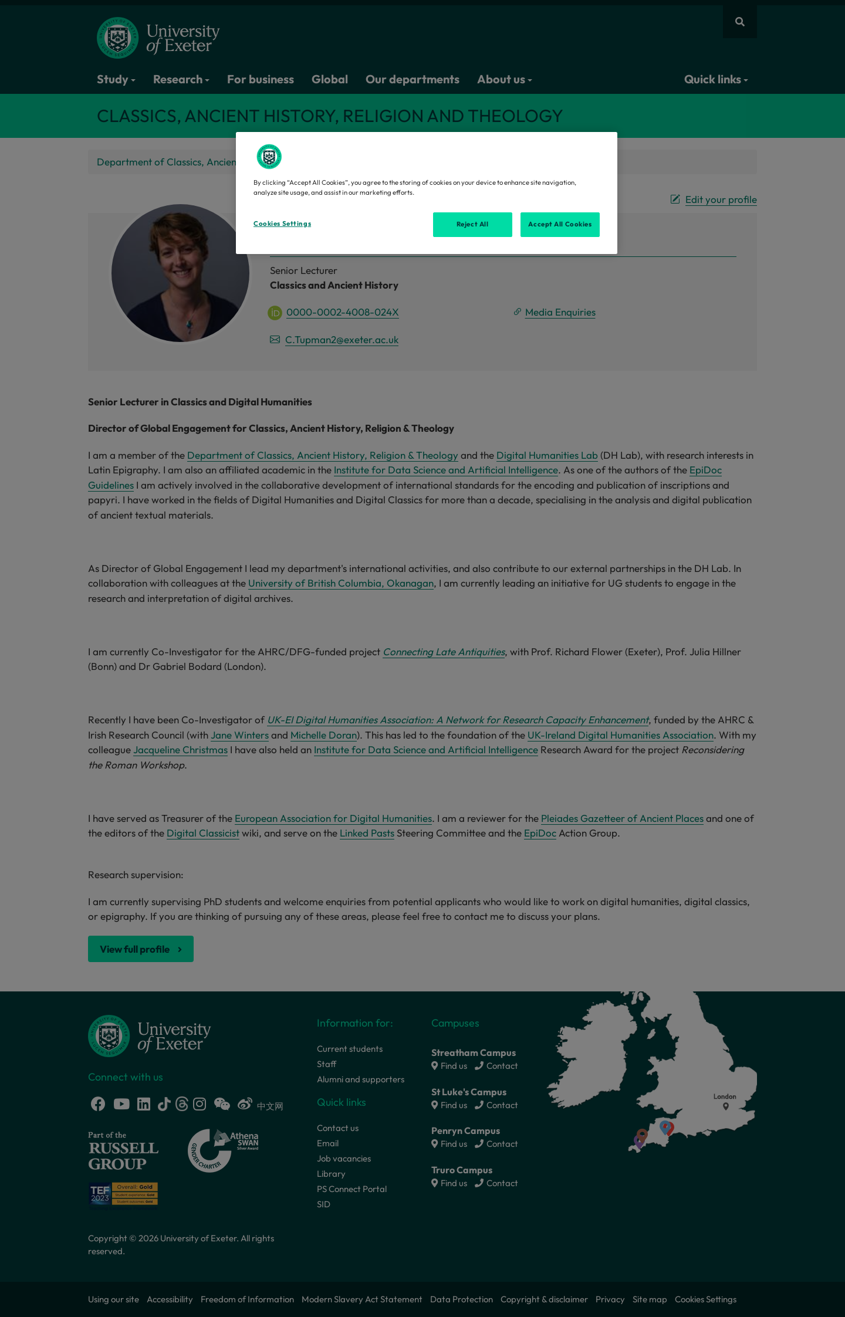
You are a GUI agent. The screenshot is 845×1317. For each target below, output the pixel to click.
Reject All (473, 224)
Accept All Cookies (560, 224)
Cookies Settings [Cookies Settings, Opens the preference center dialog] (282, 223)
